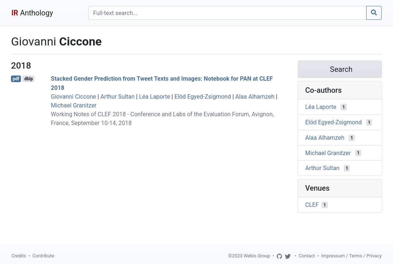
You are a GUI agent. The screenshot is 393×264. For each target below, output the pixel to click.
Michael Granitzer (73, 105)
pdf (16, 78)
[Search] (227, 13)
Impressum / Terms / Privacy (351, 255)
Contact (307, 255)
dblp (28, 78)
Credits (18, 255)
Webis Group (256, 255)
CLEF (312, 204)
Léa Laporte (154, 96)
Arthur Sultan (117, 96)
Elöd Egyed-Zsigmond (203, 96)
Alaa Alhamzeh (255, 96)
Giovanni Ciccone (73, 96)
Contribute (43, 255)
